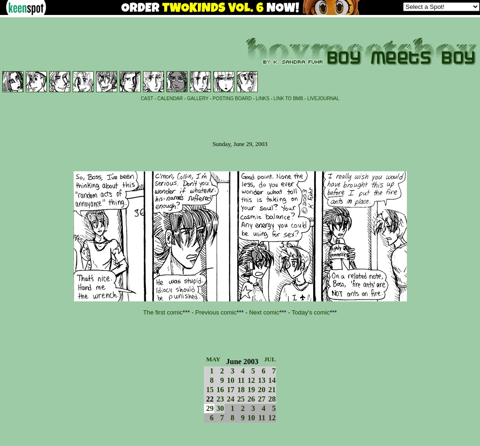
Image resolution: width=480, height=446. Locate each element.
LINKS (263, 98)
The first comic (163, 312)
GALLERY (198, 98)
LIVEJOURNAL (323, 98)
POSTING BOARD (232, 98)
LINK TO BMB (288, 98)
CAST (147, 98)
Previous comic (216, 312)
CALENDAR (170, 98)
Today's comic (311, 312)
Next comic (264, 312)
